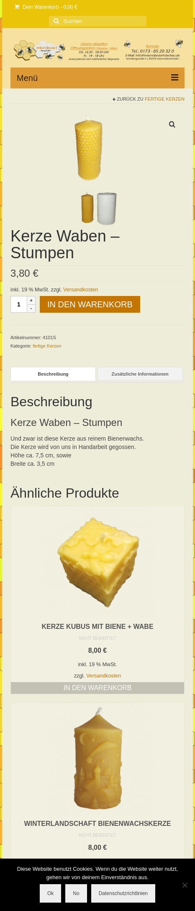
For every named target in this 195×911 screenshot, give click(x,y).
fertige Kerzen (165, 98)
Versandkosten (80, 290)
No (76, 893)
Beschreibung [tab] (53, 373)
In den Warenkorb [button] (98, 687)
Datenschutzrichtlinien (123, 893)
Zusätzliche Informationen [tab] (139, 373)
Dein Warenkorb (46, 7)
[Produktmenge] (18, 304)
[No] (184, 885)
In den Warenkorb (90, 304)
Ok (50, 893)
